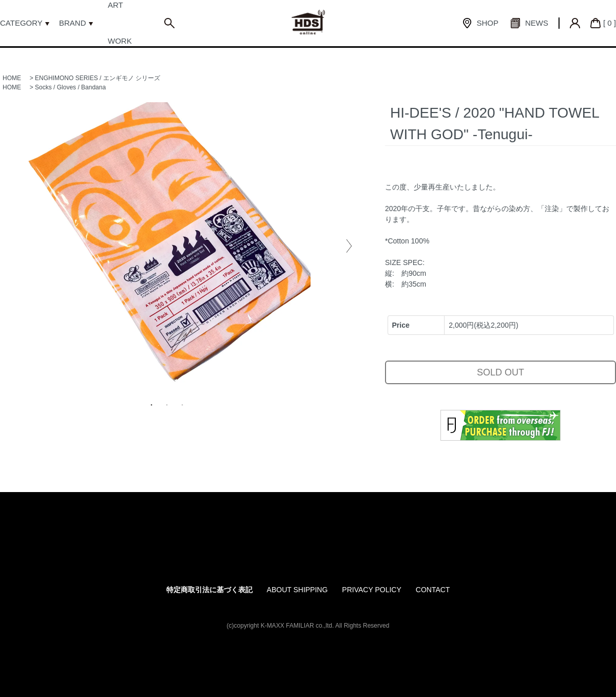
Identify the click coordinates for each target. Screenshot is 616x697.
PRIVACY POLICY (371, 590)
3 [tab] (182, 405)
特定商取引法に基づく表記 (209, 590)
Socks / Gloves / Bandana (70, 87)
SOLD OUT (500, 372)
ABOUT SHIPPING (297, 590)
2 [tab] (167, 405)
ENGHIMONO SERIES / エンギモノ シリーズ (97, 78)
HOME (12, 78)
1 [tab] (151, 405)
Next (349, 246)
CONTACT (433, 590)
